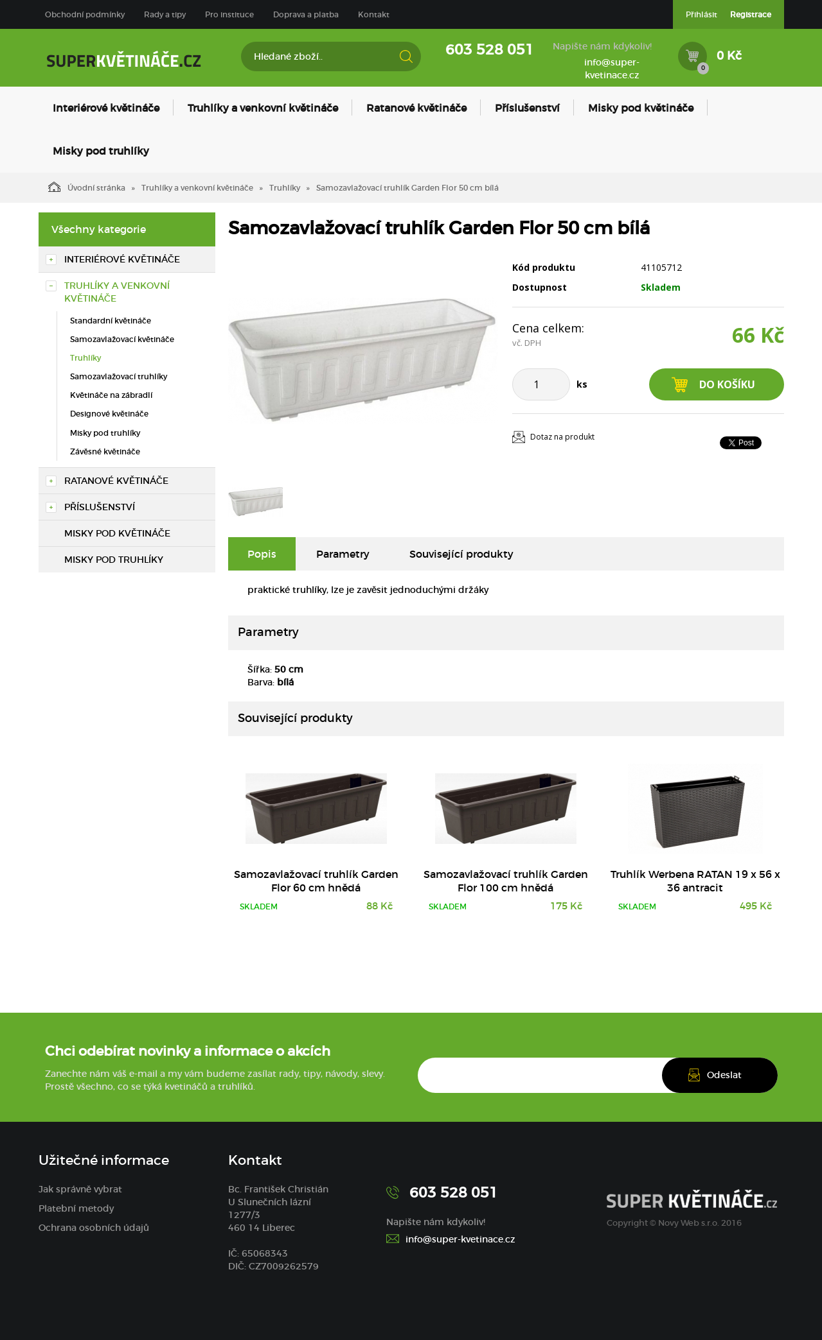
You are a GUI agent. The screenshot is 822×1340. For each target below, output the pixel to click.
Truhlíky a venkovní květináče (263, 107)
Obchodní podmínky (85, 14)
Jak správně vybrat (80, 1189)
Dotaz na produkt (562, 436)
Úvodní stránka (86, 186)
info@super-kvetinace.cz (611, 68)
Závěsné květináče (105, 451)
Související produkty (461, 553)
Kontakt (373, 14)
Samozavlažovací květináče (122, 339)
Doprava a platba (306, 14)
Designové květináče (109, 413)
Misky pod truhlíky (101, 150)
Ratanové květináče (416, 107)
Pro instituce (229, 14)
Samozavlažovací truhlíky (118, 376)
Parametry (343, 553)
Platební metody (76, 1208)
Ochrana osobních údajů (94, 1227)
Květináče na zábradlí (111, 395)
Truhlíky (284, 188)
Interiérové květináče (106, 107)
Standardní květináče (110, 320)
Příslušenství (527, 107)
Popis (261, 553)
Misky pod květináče (640, 107)
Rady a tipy (165, 14)
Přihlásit (701, 14)
